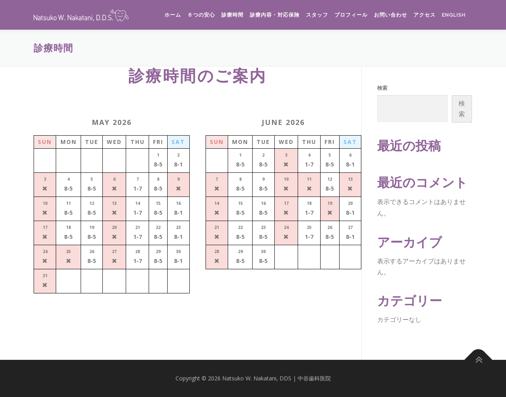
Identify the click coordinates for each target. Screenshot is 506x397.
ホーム (172, 15)
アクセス (424, 15)
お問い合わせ (390, 15)
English (454, 15)
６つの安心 (201, 15)
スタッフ (317, 15)
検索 (382, 87)
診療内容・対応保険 (275, 15)
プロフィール (351, 15)
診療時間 (232, 15)
